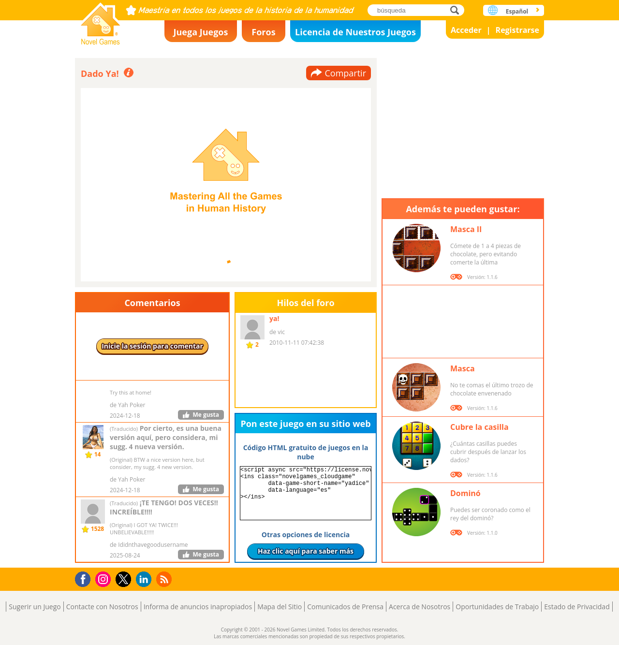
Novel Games (100, 20)
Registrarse (517, 30)
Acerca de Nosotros (419, 606)
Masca (462, 368)
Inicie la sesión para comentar (152, 346)
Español (517, 11)
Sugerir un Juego (34, 606)
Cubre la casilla (479, 427)
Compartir (345, 73)
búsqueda (457, 10)
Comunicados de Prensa (345, 606)
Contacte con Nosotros (102, 606)
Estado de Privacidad (577, 606)
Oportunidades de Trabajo (497, 606)
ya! (274, 318)
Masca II (466, 229)
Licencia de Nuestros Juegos (355, 32)
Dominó (465, 493)
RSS (165, 579)
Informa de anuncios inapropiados (198, 606)
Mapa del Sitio (279, 606)
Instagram (104, 578)
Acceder (466, 30)
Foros (263, 32)
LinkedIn (145, 579)
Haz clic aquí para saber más (306, 551)
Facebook (85, 578)
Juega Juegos (201, 32)
